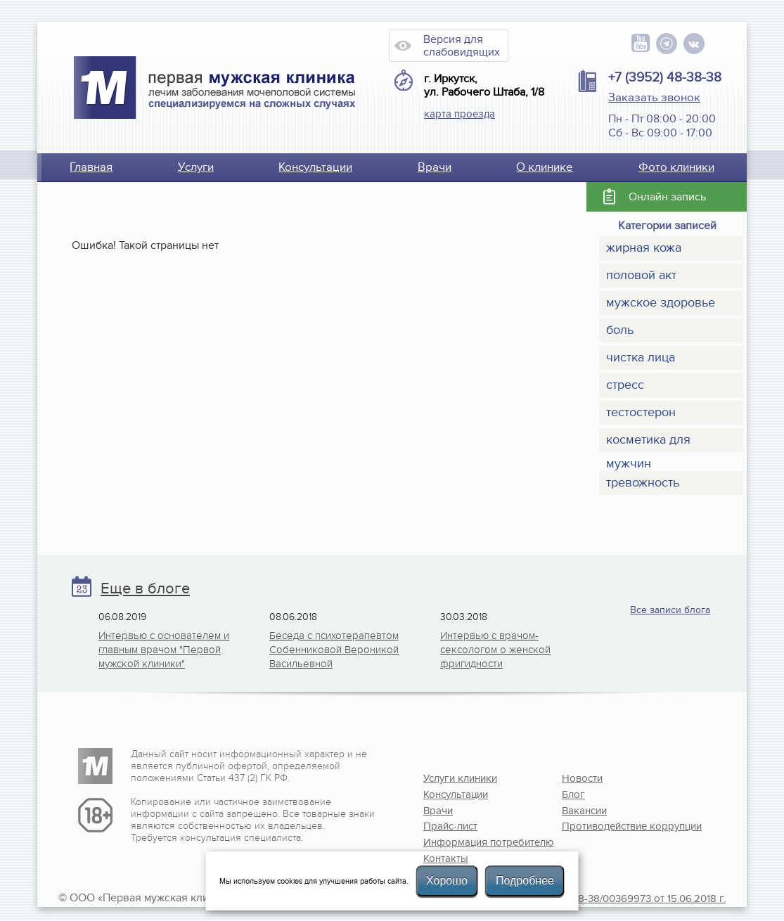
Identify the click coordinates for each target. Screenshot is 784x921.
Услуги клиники (460, 778)
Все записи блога (670, 610)
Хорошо (447, 881)
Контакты (445, 858)
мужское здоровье (660, 302)
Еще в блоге (145, 588)
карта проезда (459, 114)
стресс (625, 385)
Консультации (315, 167)
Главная (91, 167)
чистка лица (640, 357)
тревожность (642, 482)
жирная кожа (643, 247)
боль (620, 330)
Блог (573, 794)
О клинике (544, 167)
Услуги (196, 167)
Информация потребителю (469, 842)
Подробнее (525, 881)
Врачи (434, 167)
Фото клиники (676, 167)
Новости (582, 778)
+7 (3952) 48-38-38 (664, 77)
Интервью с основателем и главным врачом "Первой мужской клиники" (163, 649)
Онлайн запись (667, 197)
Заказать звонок (654, 98)
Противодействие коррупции (607, 826)
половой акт (641, 275)
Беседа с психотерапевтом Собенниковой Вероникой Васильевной (334, 649)
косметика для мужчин (648, 442)
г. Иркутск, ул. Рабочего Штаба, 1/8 (484, 85)
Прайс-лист (450, 826)
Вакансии (584, 810)
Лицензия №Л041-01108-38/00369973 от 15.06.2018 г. (598, 898)
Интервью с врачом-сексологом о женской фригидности (495, 649)
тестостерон (641, 412)
